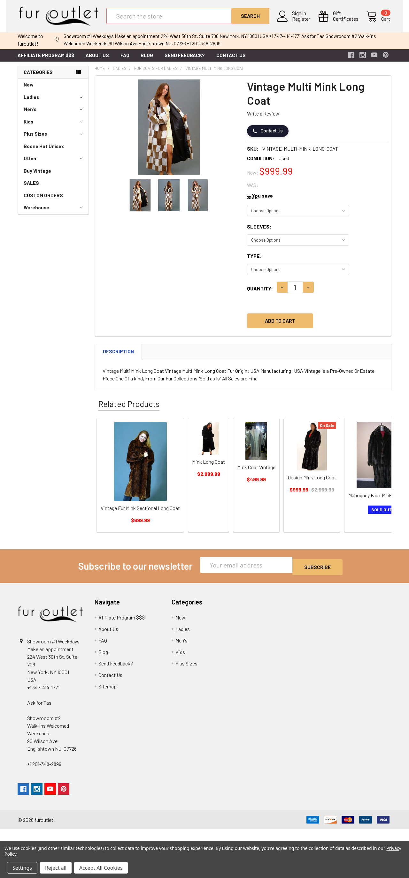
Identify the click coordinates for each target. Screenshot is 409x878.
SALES (31, 188)
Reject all (55, 867)
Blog (147, 60)
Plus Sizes (54, 139)
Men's (54, 114)
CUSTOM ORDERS (43, 200)
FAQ (124, 60)
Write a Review (263, 119)
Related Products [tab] (128, 409)
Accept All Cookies (101, 867)
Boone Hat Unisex (44, 151)
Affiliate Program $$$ (46, 60)
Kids (54, 127)
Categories (38, 77)
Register (302, 23)
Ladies (54, 102)
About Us (97, 60)
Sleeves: (259, 232)
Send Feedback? (185, 60)
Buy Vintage (37, 176)
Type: (254, 261)
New (29, 90)
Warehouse (54, 212)
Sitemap (107, 689)
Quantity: (260, 293)
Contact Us (231, 60)
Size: (253, 202)
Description (118, 356)
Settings (22, 867)
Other (54, 163)
